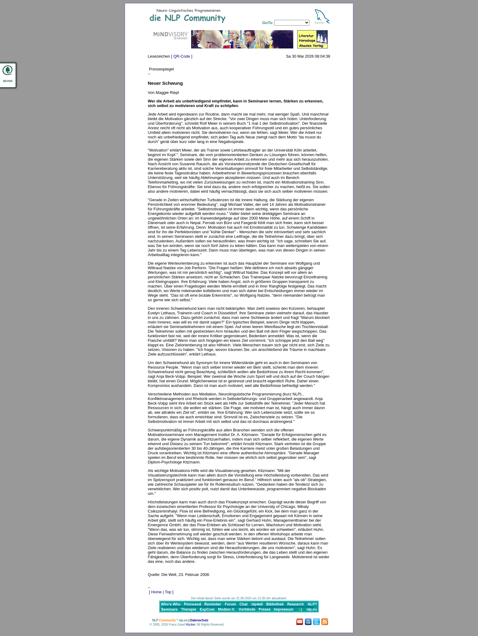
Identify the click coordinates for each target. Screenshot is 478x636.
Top (168, 592)
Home (156, 592)
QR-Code (181, 56)
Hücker (190, 624)
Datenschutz (199, 620)
